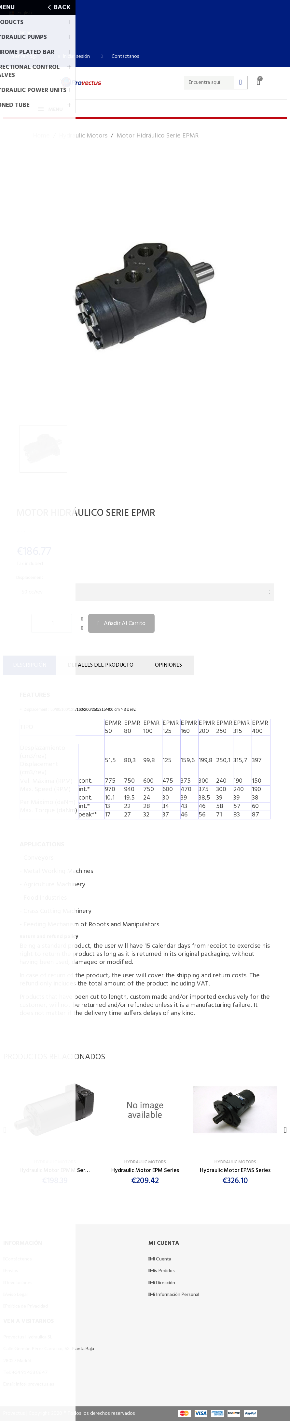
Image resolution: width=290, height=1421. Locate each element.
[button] (26, 32)
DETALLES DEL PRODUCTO (100, 665)
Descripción (29, 665)
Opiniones (168, 665)
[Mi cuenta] (73, 56)
